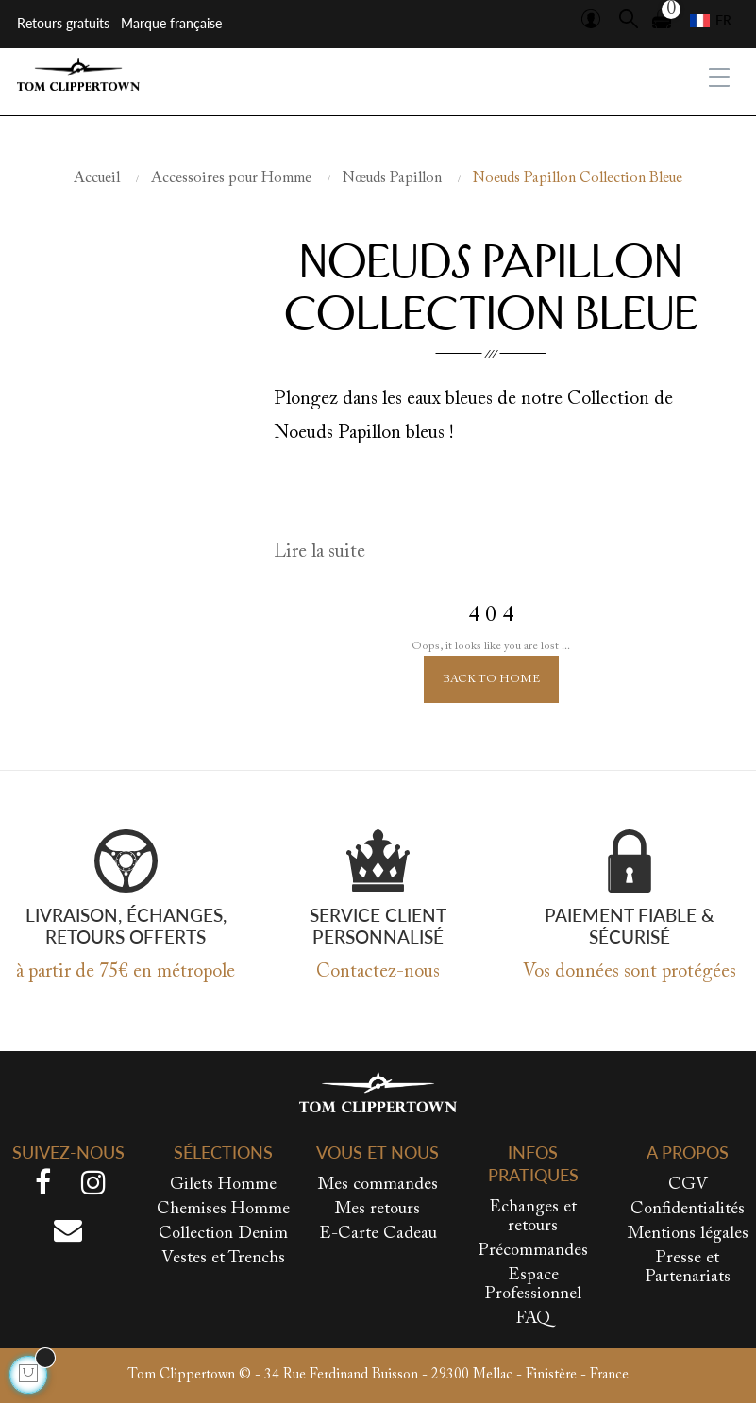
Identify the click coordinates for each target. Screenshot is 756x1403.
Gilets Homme (223, 1185)
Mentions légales (688, 1234)
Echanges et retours (533, 1217)
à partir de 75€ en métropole (125, 971)
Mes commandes (378, 1185)
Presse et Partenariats (688, 1268)
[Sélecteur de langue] (710, 20)
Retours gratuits (63, 23)
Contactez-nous (378, 971)
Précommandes (533, 1251)
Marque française (171, 23)
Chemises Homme (223, 1209)
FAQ (533, 1319)
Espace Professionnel (533, 1285)
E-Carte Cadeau (378, 1234)
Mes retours (377, 1209)
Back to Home (491, 679)
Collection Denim (223, 1234)
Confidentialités (687, 1209)
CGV (688, 1185)
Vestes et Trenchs (223, 1258)
